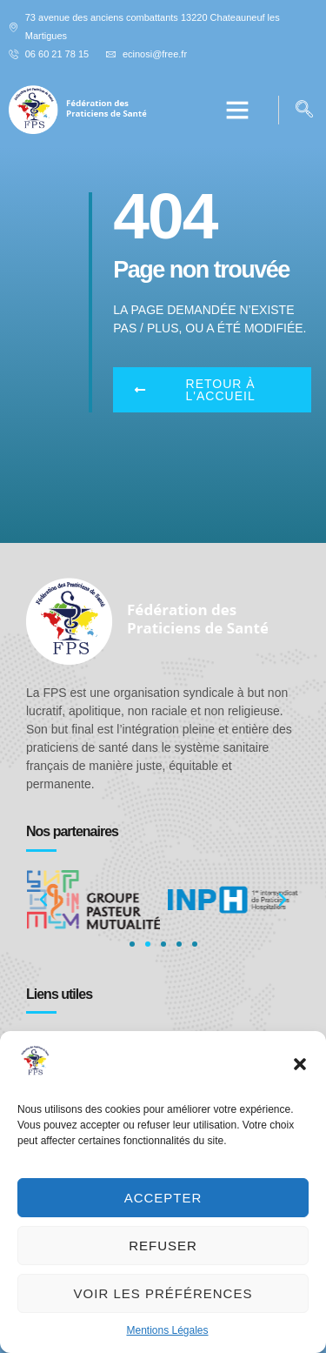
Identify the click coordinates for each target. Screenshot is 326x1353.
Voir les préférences (163, 1293)
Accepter (163, 1197)
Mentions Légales (167, 1330)
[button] (300, 1064)
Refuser (163, 1245)
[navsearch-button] (304, 110)
